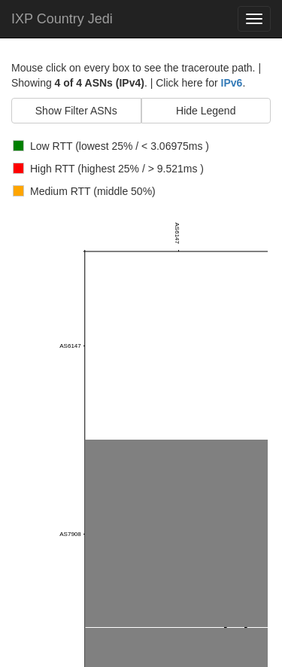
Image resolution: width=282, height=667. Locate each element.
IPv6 (232, 83)
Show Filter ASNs (76, 111)
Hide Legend (205, 111)
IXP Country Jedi (62, 18)
